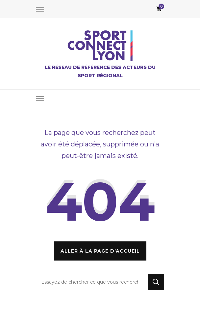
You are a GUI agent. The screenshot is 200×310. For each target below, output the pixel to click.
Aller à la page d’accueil (100, 251)
